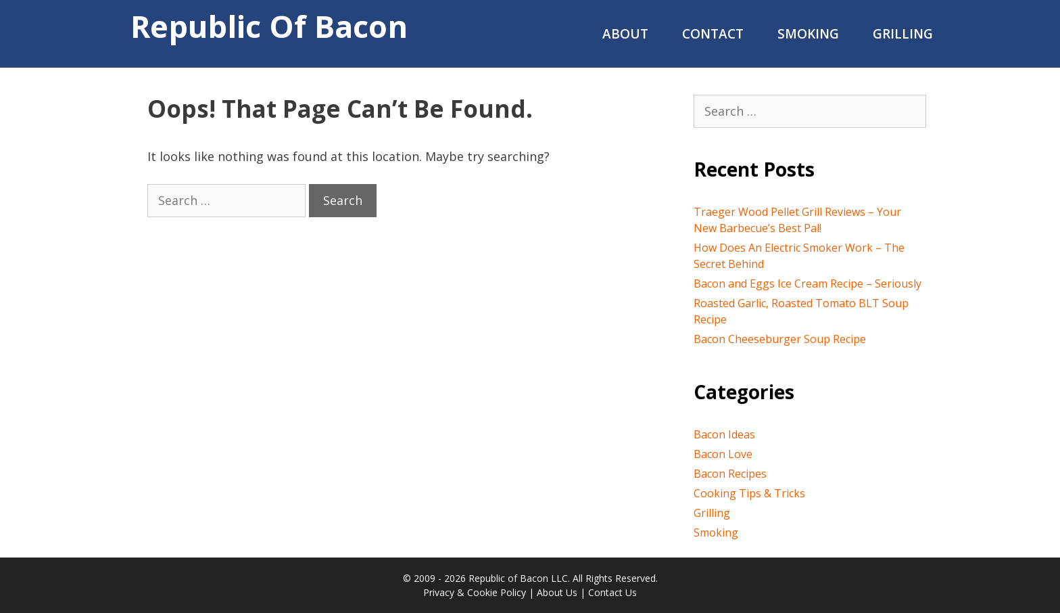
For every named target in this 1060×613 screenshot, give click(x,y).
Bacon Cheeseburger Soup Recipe (780, 339)
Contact (713, 34)
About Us (557, 592)
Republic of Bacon (269, 26)
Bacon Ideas (724, 434)
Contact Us (612, 592)
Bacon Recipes (730, 473)
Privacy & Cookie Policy (474, 592)
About (625, 34)
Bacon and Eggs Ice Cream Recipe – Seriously (807, 283)
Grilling (903, 34)
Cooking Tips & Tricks (749, 493)
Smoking (808, 34)
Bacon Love (723, 454)
